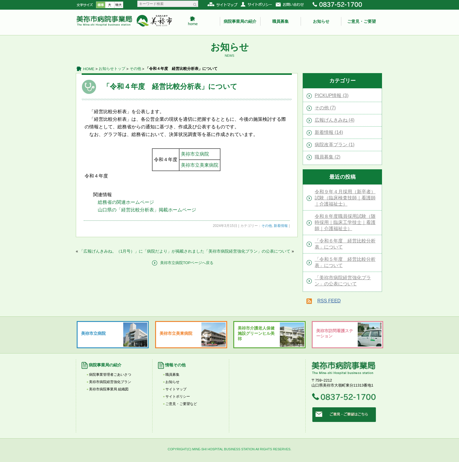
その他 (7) (325, 107)
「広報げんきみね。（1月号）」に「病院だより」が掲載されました (142, 251)
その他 (135, 68)
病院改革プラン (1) (334, 144)
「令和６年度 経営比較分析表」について (345, 243)
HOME (88, 69)
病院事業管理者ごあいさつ (110, 375)
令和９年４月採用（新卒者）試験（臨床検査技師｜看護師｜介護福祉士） (345, 197)
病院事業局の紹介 (240, 21)
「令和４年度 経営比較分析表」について (170, 86)
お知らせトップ (112, 68)
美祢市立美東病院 (199, 165)
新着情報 (281, 226)
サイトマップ (175, 389)
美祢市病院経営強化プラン (110, 382)
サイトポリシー (177, 396)
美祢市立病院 (195, 153)
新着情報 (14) (329, 132)
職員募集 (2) (327, 156)
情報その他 (175, 365)
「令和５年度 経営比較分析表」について (345, 262)
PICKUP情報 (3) (332, 95)
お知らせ (321, 21)
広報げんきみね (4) (334, 120)
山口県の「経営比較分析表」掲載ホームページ (147, 209)
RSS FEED (329, 300)
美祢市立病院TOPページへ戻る (186, 263)
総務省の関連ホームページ (126, 202)
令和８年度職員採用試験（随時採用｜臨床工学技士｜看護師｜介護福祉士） (345, 222)
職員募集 (280, 21)
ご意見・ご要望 (361, 21)
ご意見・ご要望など (181, 404)
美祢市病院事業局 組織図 (109, 389)
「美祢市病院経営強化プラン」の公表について (247, 251)
